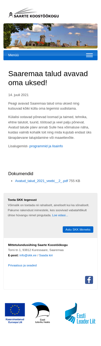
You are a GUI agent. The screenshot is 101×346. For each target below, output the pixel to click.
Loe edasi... (60, 215)
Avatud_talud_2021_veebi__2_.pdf (42, 181)
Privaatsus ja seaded (22, 265)
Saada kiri (46, 255)
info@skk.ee (27, 255)
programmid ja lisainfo (46, 146)
